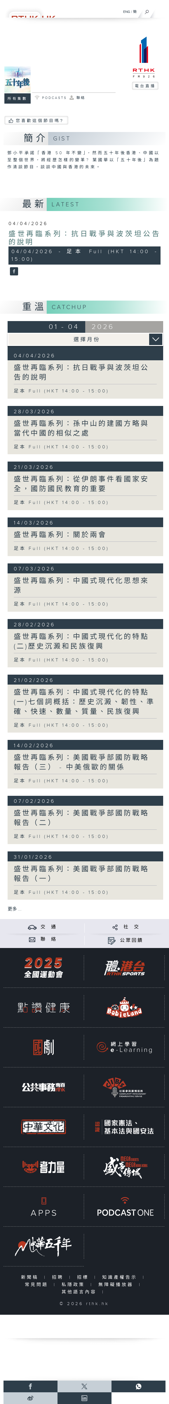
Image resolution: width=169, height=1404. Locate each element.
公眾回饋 (131, 940)
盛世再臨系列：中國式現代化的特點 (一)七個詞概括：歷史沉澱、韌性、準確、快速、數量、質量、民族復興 (84, 702)
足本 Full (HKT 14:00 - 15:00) (61, 391)
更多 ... (15, 909)
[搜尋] (147, 10)
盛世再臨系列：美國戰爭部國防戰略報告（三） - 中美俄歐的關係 (81, 763)
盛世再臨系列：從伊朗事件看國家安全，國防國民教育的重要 (81, 484)
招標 (84, 1277)
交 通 (49, 927)
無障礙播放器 (117, 1284)
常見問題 (38, 1284)
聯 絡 (49, 939)
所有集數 (17, 99)
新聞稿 (31, 1277)
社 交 (131, 927)
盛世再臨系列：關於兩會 (60, 535)
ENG (126, 12)
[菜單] (161, 10)
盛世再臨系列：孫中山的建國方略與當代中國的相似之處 (81, 429)
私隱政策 (75, 1284)
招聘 (59, 1277)
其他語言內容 (80, 1292)
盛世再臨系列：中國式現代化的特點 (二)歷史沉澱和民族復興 (81, 642)
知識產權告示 (121, 1277)
